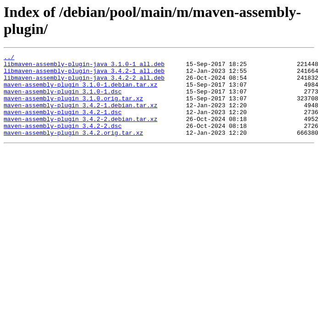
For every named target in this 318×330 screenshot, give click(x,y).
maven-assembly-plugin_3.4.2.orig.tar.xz (73, 149)
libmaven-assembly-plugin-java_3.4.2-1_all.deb (84, 75)
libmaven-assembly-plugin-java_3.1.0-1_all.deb (84, 66)
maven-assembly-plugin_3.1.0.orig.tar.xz (73, 108)
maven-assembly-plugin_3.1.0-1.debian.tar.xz (80, 91)
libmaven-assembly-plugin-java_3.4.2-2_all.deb (84, 83)
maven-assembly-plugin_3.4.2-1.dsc (62, 124)
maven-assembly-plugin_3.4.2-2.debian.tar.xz (80, 132)
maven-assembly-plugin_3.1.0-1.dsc (62, 99)
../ (9, 58)
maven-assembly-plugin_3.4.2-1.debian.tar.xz (80, 116)
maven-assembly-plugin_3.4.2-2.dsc (62, 141)
